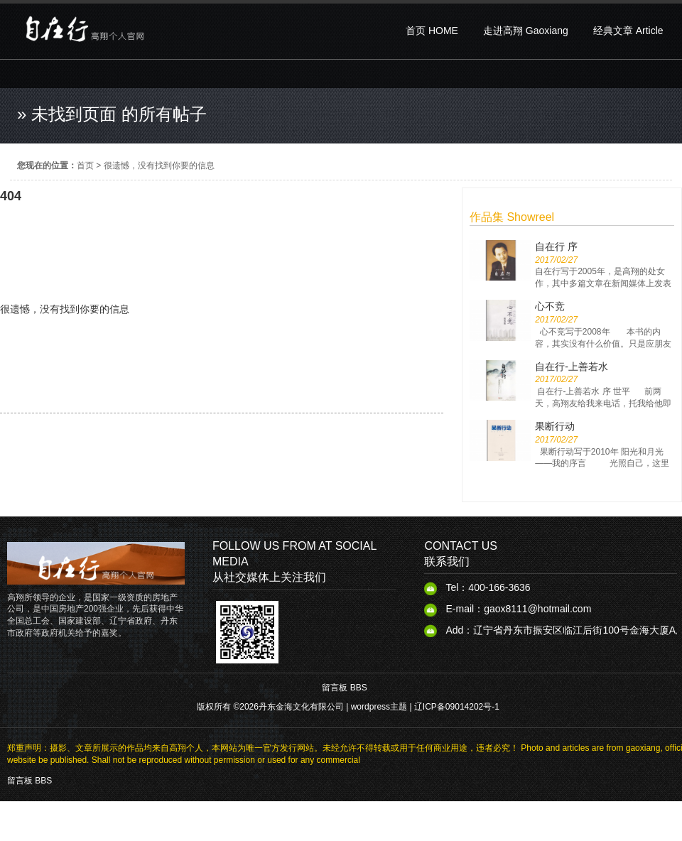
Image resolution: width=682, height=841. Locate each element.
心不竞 (550, 306)
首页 (85, 165)
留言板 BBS (344, 688)
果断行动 (555, 426)
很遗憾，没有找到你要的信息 (159, 165)
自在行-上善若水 (571, 366)
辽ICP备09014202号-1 (456, 707)
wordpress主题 (379, 707)
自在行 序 (556, 246)
